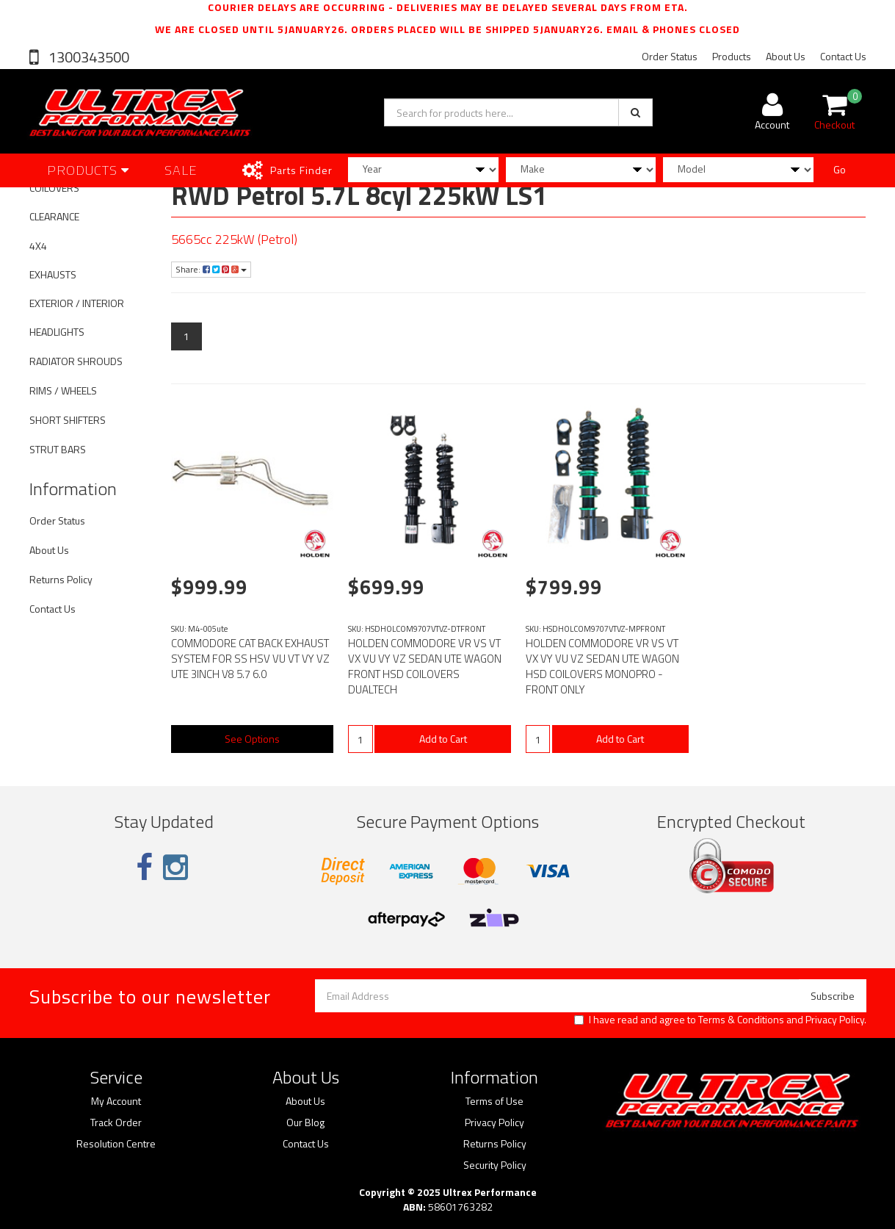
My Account (116, 1101)
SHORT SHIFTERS (67, 420)
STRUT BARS (57, 449)
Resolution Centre (116, 1143)
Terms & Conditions (741, 1019)
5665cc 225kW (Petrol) (234, 239)
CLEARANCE (54, 216)
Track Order (116, 1122)
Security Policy (494, 1165)
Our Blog (305, 1122)
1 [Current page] (186, 336)
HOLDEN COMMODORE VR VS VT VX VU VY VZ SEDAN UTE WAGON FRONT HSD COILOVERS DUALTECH (424, 666)
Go (839, 169)
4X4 (38, 245)
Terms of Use (494, 1101)
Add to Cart (443, 738)
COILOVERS (54, 187)
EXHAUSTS (52, 274)
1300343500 (87, 57)
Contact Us (843, 56)
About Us (785, 56)
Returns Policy (61, 579)
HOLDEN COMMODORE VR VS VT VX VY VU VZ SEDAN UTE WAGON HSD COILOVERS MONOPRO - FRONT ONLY (602, 666)
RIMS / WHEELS (63, 390)
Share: (211, 269)
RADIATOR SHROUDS (76, 361)
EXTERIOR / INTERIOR (76, 303)
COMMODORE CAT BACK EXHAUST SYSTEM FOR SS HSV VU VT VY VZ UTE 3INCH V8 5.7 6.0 (250, 658)
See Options (252, 738)
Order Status (669, 56)
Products (731, 56)
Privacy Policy (834, 1019)
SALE (181, 170)
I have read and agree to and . (720, 1019)
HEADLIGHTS (56, 331)
